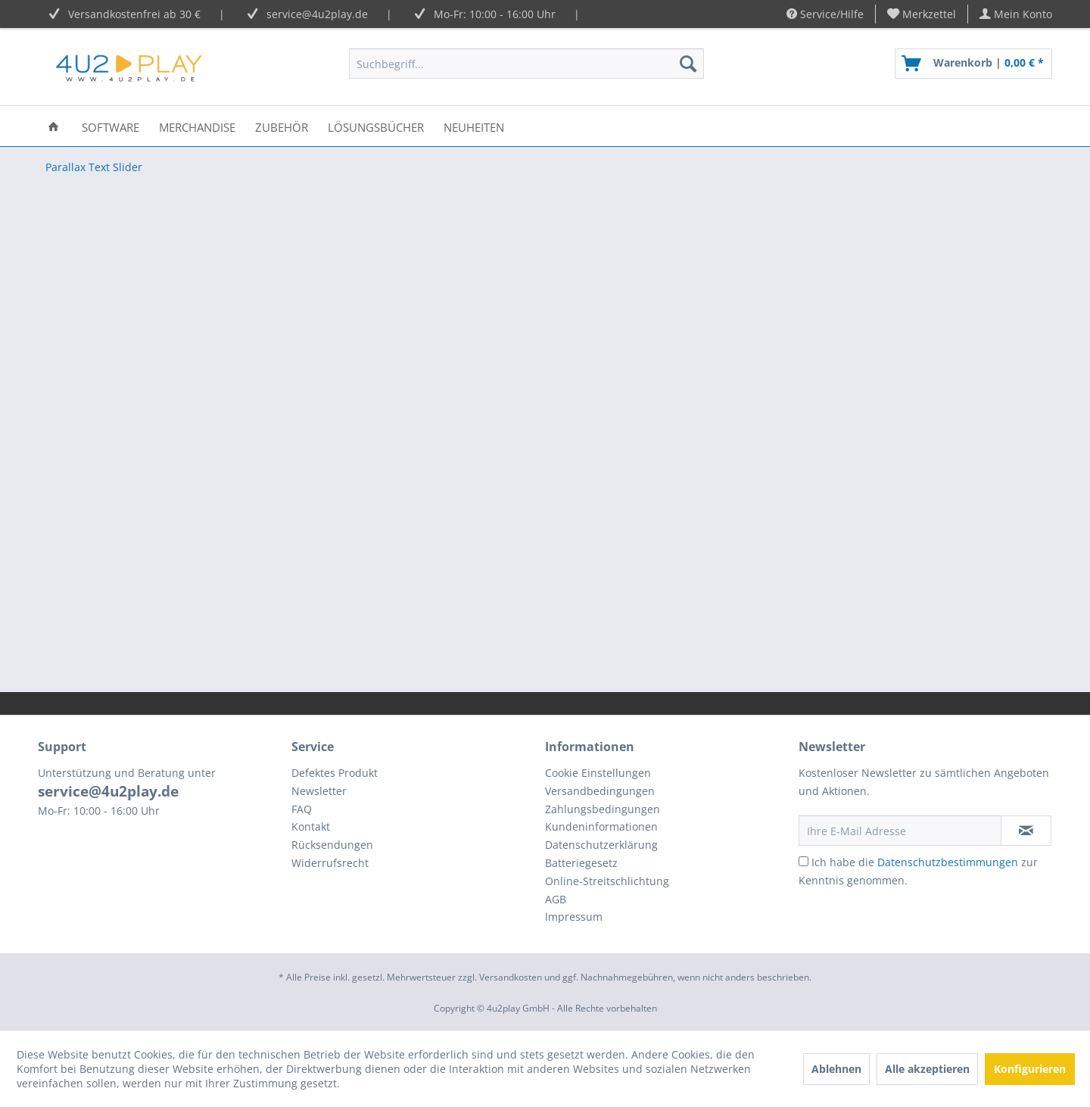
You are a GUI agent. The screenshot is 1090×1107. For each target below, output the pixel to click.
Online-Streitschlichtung (607, 881)
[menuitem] (922, 14)
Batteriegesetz (581, 863)
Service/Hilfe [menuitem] (825, 14)
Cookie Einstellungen (598, 773)
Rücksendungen (332, 844)
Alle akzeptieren (927, 1069)
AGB (555, 899)
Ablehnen (836, 1069)
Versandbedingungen (600, 791)
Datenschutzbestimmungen (947, 862)
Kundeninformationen (601, 826)
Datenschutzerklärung (601, 844)
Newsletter (319, 791)
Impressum (574, 916)
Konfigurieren (1030, 1069)
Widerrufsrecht (330, 863)
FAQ (301, 809)
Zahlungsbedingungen (602, 809)
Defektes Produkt (334, 773)
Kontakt (310, 826)
